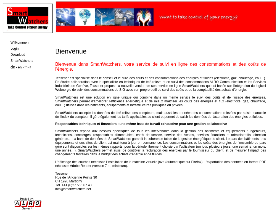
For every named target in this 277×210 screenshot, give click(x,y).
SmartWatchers (21, 61)
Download (17, 55)
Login (14, 48)
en (20, 67)
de (12, 67)
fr (26, 67)
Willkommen (19, 42)
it (30, 67)
